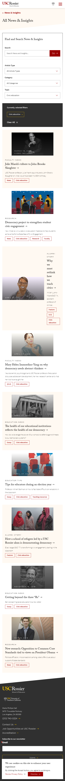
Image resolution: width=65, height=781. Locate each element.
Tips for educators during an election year (28, 485)
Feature (52, 310)
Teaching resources (40, 497)
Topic (7, 90)
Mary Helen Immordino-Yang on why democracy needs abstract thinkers (26, 367)
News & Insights (13, 12)
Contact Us (7, 724)
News (9, 180)
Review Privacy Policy (14, 774)
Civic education (21, 180)
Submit (32, 757)
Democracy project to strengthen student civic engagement (28, 224)
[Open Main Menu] (60, 4)
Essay (9, 442)
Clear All (11, 122)
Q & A (9, 384)
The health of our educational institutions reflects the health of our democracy (28, 428)
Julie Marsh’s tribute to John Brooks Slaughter (25, 166)
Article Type (10, 65)
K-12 (50, 315)
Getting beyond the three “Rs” (22, 598)
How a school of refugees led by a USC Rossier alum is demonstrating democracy (28, 541)
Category (8, 77)
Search (7, 48)
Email (5, 743)
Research (35, 239)
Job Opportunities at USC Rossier (19, 728)
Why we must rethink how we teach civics (51, 274)
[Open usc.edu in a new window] (53, 4)
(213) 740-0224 (9, 718)
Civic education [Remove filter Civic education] (14, 114)
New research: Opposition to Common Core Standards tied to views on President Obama (30, 651)
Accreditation (9, 732)
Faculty (47, 239)
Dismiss (34, 774)
